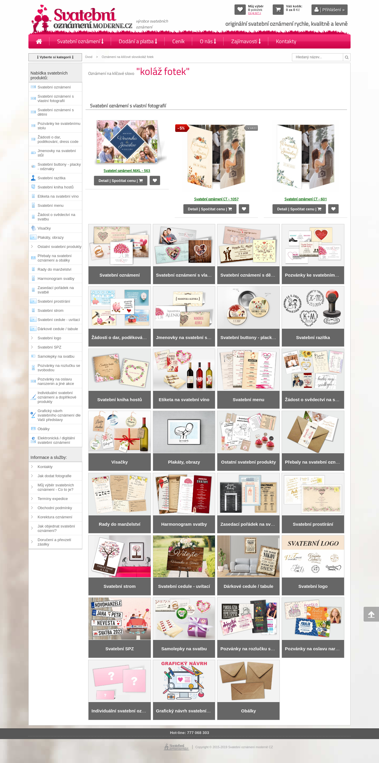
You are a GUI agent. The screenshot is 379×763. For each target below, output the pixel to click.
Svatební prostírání (54, 301)
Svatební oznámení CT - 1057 (216, 199)
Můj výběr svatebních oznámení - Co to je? (56, 487)
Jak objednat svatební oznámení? (56, 528)
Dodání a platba (138, 41)
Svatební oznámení (80, 41)
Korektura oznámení (55, 517)
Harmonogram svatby (56, 278)
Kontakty (286, 41)
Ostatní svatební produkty (59, 246)
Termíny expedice (53, 498)
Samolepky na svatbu (56, 356)
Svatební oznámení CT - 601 (306, 199)
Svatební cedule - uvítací (59, 319)
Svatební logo (49, 338)
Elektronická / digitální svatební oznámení (56, 440)
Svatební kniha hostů (55, 187)
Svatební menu (50, 205)
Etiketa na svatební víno (58, 196)
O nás (208, 41)
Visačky (44, 228)
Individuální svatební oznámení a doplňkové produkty (57, 397)
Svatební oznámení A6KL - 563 (127, 170)
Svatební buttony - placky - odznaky (59, 166)
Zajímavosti (246, 41)
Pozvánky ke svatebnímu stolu (59, 125)
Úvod (88, 57)
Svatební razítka (51, 178)
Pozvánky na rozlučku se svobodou (59, 367)
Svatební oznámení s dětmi (56, 112)
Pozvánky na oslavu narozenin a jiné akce (56, 381)
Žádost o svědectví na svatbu (56, 216)
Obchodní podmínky (55, 508)
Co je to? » (254, 13)
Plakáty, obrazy (51, 237)
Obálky (43, 429)
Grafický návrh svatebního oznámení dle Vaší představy (59, 415)
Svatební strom (50, 310)
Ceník (178, 41)
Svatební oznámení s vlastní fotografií (56, 98)
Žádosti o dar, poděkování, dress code (58, 139)
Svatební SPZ (49, 347)
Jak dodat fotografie (54, 476)
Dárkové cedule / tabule (58, 329)
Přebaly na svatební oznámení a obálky (55, 258)
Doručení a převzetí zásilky (54, 542)
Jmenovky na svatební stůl (57, 153)
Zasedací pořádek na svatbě (56, 289)
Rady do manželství (54, 269)
